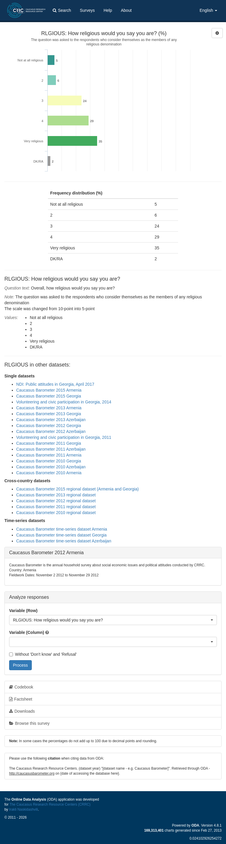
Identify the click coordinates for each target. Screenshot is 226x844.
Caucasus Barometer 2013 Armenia (49, 407)
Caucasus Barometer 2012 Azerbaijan (51, 431)
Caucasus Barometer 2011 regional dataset (56, 506)
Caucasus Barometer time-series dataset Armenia (61, 529)
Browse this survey (29, 723)
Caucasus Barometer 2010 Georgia (48, 461)
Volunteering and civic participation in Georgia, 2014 (63, 402)
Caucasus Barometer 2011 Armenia (49, 455)
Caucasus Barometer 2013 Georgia (48, 413)
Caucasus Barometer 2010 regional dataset (56, 512)
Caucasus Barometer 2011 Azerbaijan (51, 449)
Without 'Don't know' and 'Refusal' (43, 654)
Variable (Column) (26, 632)
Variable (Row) (23, 610)
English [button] (208, 10)
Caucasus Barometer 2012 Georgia (48, 425)
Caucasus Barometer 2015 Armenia (49, 390)
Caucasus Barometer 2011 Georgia (48, 443)
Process (20, 665)
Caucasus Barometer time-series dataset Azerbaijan (63, 541)
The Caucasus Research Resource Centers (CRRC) (50, 804)
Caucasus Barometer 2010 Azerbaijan (51, 466)
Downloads (22, 711)
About (126, 10)
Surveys (87, 10)
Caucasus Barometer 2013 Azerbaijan (51, 419)
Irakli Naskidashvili (23, 809)
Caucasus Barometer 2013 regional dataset (56, 495)
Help (108, 10)
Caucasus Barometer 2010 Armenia (49, 472)
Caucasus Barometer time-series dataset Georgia (61, 535)
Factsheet (20, 699)
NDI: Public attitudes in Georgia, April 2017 (55, 384)
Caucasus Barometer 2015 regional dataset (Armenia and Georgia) (77, 489)
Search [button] (62, 10)
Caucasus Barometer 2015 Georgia (48, 396)
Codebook (21, 687)
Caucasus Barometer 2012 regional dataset (56, 500)
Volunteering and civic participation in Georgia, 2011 (63, 437)
